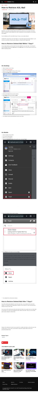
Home (4, 382)
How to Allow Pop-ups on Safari (6, 371)
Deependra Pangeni (17, 372)
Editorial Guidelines (31, 382)
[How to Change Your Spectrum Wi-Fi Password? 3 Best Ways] (31, 352)
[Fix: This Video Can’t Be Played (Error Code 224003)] (31, 365)
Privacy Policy (5, 384)
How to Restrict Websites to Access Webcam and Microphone (7, 358)
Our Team (21, 382)
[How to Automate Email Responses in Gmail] (19, 365)
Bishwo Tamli (4, 9)
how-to (3, 337)
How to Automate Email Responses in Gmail (18, 371)
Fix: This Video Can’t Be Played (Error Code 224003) (31, 371)
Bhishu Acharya (16, 360)
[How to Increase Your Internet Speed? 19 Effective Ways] (19, 352)
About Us (12, 382)
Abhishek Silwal (29, 360)
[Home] (9, 2)
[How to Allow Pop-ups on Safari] (7, 365)
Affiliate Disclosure (14, 384)
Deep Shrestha (4, 360)
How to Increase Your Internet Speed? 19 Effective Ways (19, 358)
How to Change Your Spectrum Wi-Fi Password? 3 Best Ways (31, 358)
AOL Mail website (9, 69)
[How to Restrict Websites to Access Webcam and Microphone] (7, 352)
